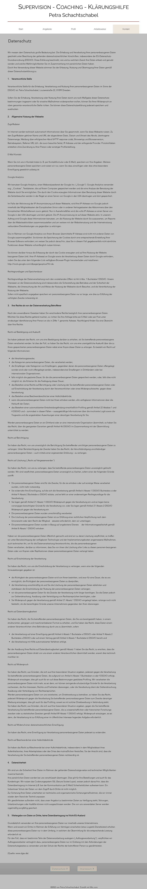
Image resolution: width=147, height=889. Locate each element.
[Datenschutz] (60, 869)
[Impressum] (87, 869)
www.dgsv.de (22, 853)
